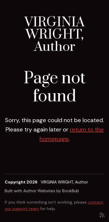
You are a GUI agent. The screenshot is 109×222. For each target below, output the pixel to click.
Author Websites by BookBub (51, 190)
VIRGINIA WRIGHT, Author (54, 34)
